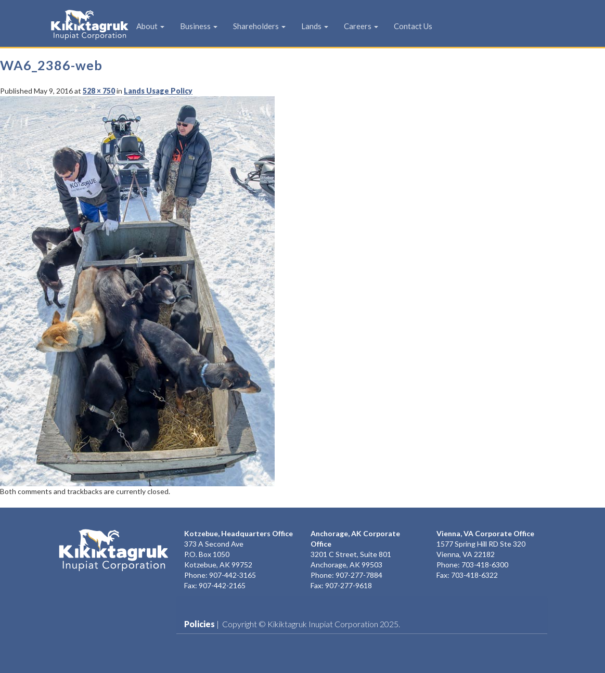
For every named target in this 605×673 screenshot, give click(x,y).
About (150, 26)
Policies (199, 624)
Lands (314, 26)
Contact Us (413, 26)
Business (198, 26)
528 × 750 (99, 90)
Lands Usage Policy (158, 90)
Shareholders (259, 26)
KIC (73, 24)
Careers (361, 26)
